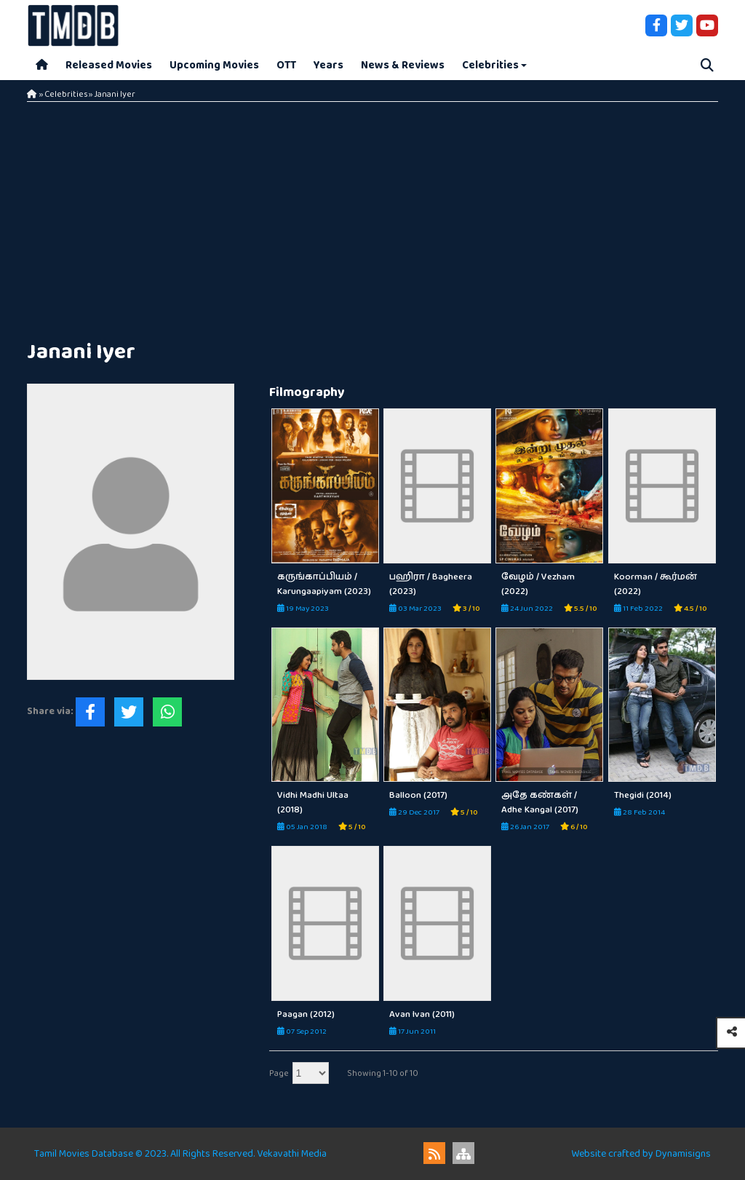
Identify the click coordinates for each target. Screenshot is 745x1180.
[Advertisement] (372, 218)
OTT (286, 65)
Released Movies (108, 65)
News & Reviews (403, 65)
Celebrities (490, 65)
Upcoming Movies (214, 65)
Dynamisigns (683, 1154)
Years (328, 65)
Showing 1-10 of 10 (382, 1073)
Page (279, 1073)
